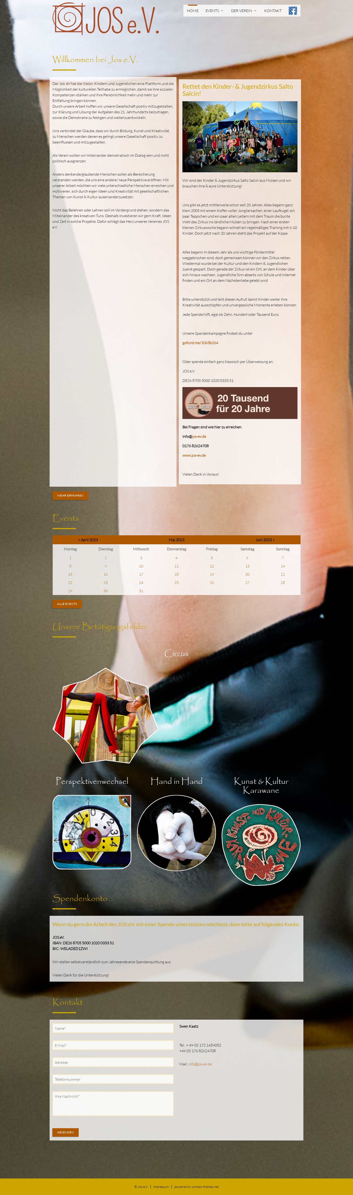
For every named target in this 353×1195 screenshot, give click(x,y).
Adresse (61, 1062)
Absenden (65, 1132)
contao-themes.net (205, 1187)
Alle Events (67, 604)
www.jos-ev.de (194, 455)
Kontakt (273, 10)
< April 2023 (88, 539)
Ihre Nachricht (67, 1096)
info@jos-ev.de (200, 1064)
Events (215, 11)
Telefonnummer (67, 1079)
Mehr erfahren (70, 495)
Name (61, 1028)
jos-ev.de (199, 436)
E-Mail (62, 1045)
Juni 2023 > (265, 539)
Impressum (161, 1187)
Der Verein (244, 11)
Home (192, 10)
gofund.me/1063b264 (200, 342)
